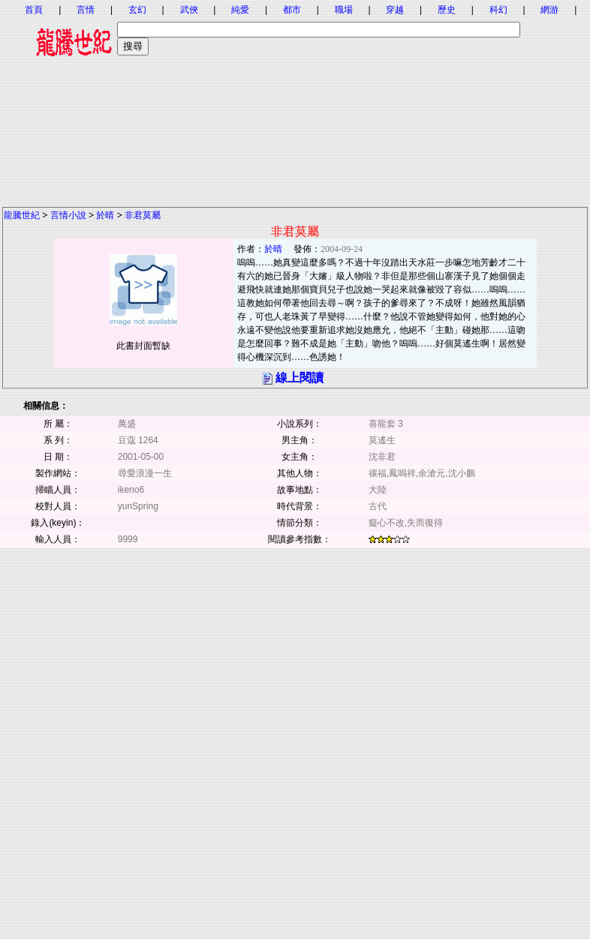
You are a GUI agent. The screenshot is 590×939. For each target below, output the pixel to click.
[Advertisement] (295, 101)
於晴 (105, 215)
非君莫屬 (143, 215)
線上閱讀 (299, 377)
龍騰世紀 (22, 215)
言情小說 (68, 215)
